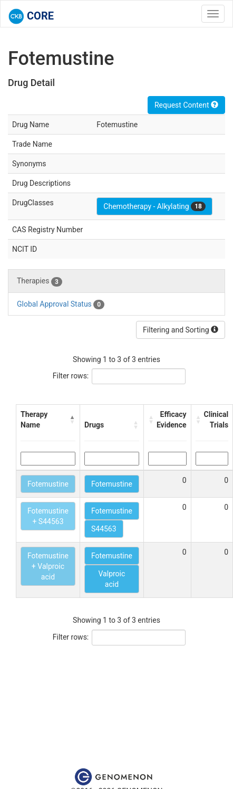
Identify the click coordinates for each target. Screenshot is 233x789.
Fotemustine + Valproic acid (48, 566)
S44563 (103, 529)
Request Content (186, 105)
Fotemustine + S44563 (48, 516)
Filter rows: (71, 376)
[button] (72, 419)
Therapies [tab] (39, 281)
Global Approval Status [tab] (60, 304)
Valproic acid (112, 578)
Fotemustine (48, 484)
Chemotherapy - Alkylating (154, 206)
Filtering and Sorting (180, 330)
